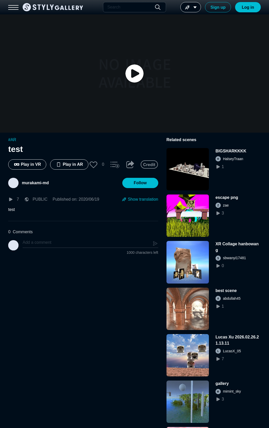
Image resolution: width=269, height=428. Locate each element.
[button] (93, 164)
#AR (12, 140)
